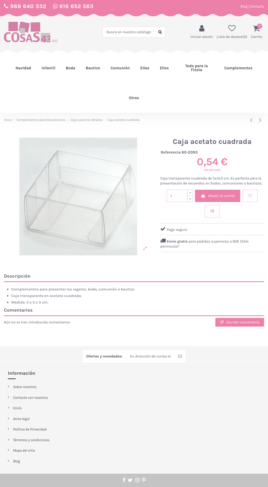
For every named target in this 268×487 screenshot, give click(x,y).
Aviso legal (21, 419)
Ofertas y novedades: (104, 356)
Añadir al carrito (217, 196)
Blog (244, 6)
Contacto (257, 6)
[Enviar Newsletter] (180, 356)
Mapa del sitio (24, 451)
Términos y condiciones (31, 440)
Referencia (171, 152)
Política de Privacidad (30, 430)
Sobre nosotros (25, 387)
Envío (17, 408)
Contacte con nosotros (30, 398)
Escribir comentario (239, 322)
